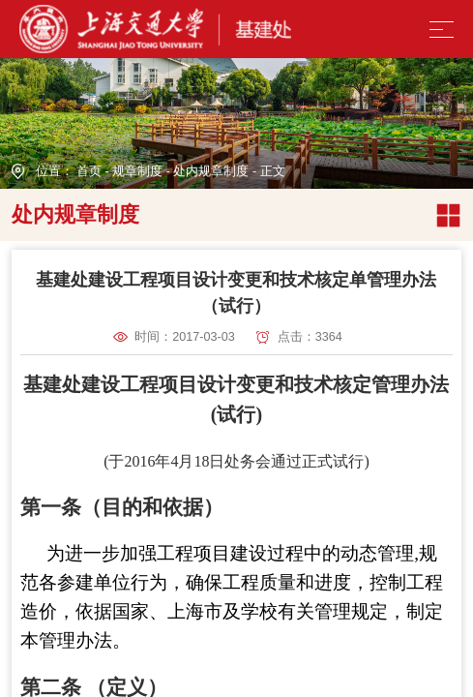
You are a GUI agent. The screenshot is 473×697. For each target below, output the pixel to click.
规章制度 (137, 171)
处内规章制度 (211, 171)
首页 (89, 171)
